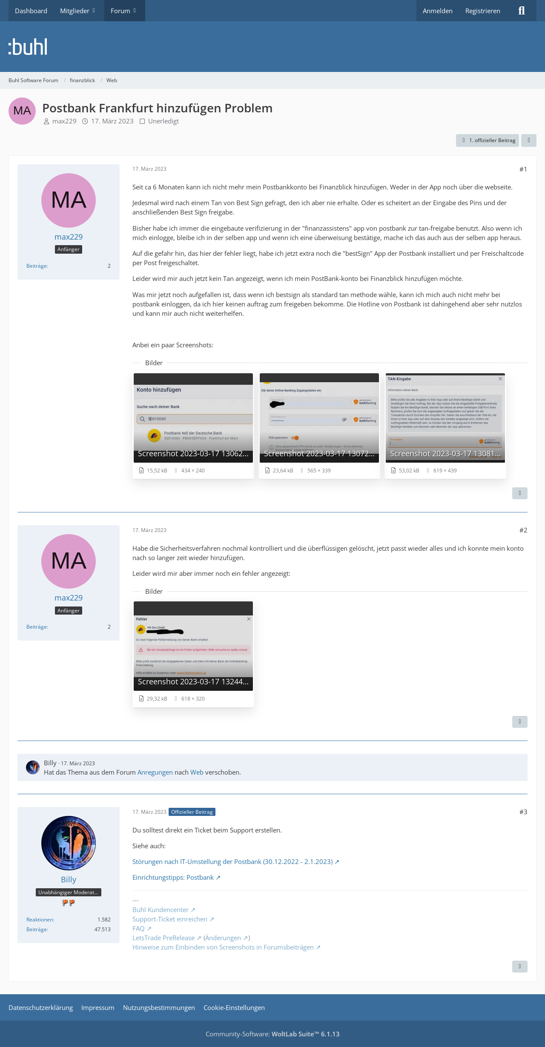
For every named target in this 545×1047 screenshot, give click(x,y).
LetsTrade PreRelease (163, 937)
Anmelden (438, 10)
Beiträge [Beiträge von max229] (36, 265)
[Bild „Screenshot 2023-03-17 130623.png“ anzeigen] (193, 425)
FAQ (138, 928)
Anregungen (155, 772)
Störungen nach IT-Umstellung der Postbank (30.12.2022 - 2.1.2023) (232, 861)
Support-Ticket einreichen (169, 919)
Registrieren (482, 10)
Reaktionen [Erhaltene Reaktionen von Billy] (39, 919)
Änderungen (223, 937)
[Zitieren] (520, 493)
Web (197, 772)
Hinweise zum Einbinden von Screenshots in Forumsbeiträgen (223, 947)
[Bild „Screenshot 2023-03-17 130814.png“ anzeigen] (445, 425)
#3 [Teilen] (523, 811)
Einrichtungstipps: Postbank (173, 877)
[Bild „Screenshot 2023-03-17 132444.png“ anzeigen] (193, 654)
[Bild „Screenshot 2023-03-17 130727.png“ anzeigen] (319, 425)
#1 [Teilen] (523, 169)
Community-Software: (273, 1034)
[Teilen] (528, 140)
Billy (50, 762)
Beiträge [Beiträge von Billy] (36, 929)
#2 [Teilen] (523, 530)
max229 (64, 121)
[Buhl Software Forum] (272, 46)
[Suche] (521, 10)
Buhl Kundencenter (160, 909)
